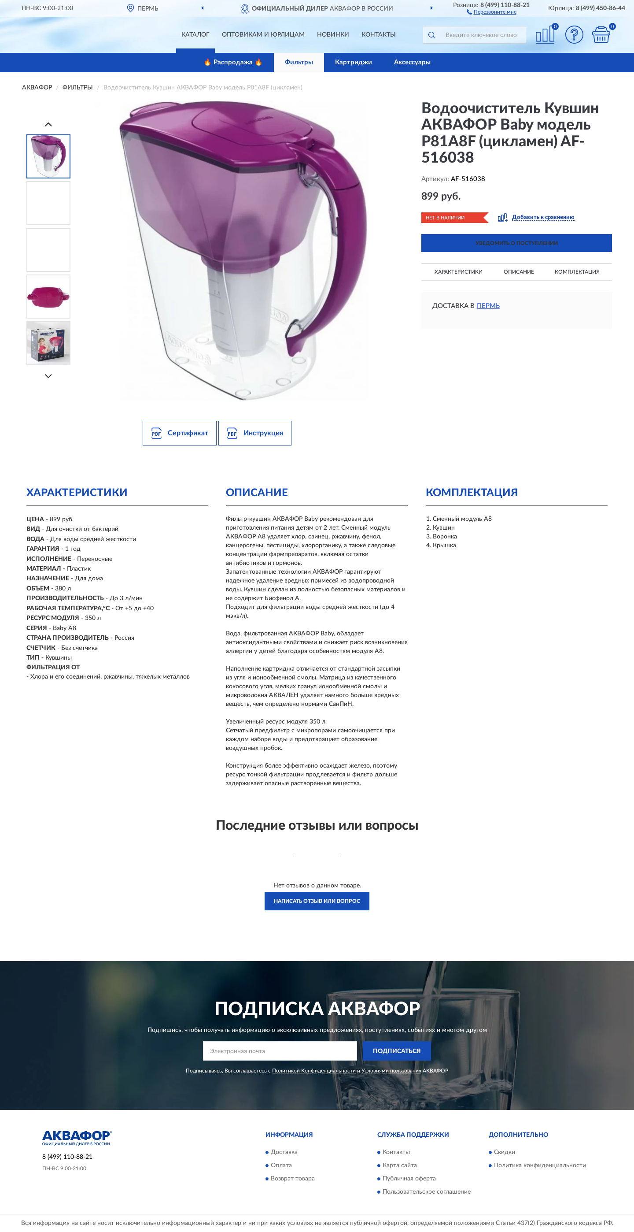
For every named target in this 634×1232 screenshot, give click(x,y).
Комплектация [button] (577, 272)
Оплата (281, 1165)
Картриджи (353, 62)
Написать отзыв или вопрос (317, 901)
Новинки (333, 35)
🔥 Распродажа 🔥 (233, 62)
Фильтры (299, 62)
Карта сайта (400, 1165)
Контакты (378, 35)
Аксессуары (412, 62)
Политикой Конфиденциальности (314, 1070)
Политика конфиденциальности (540, 1165)
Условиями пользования (391, 1070)
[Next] (48, 376)
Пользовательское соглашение (427, 1192)
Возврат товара (293, 1179)
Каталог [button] (195, 35)
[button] (491, 11)
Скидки (504, 1152)
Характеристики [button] (459, 272)
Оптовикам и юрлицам (263, 35)
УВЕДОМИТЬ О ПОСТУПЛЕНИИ (517, 243)
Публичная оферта (409, 1179)
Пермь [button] (488, 306)
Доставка (284, 1152)
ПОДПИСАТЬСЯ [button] (397, 1051)
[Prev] (48, 124)
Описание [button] (519, 272)
